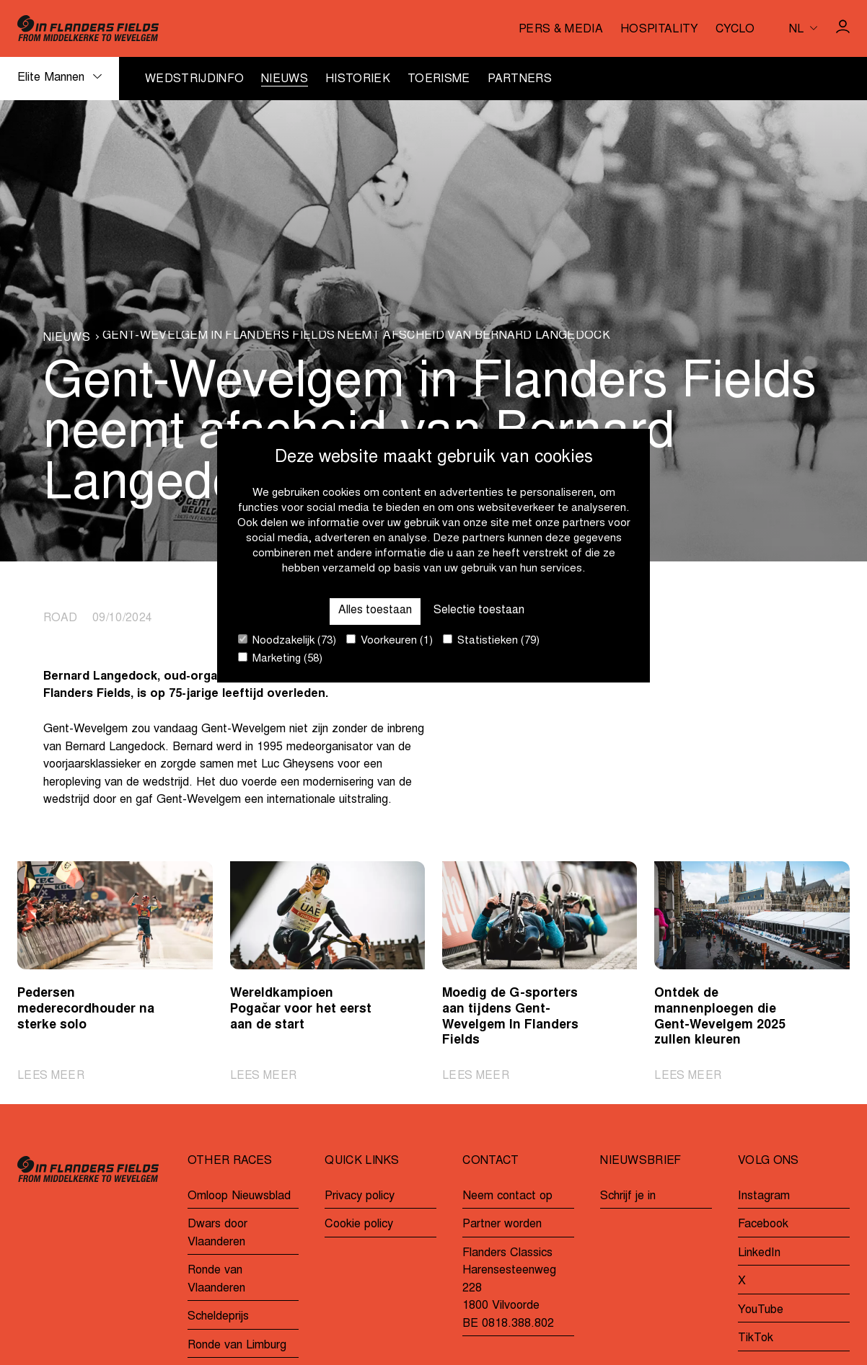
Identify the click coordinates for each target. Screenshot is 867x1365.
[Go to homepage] (88, 28)
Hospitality (659, 30)
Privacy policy (360, 1196)
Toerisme (439, 79)
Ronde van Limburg (237, 1345)
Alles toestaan (374, 610)
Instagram (764, 1196)
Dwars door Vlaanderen (217, 1233)
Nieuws (284, 79)
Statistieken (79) (491, 640)
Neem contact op (507, 1196)
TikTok (755, 1339)
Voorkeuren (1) (389, 640)
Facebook (763, 1224)
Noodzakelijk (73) (287, 640)
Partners (520, 79)
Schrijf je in (628, 1196)
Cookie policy (359, 1224)
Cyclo (735, 30)
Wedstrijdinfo (194, 79)
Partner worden (502, 1224)
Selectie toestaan (479, 610)
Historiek (357, 79)
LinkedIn (759, 1253)
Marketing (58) (280, 658)
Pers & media (561, 30)
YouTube (760, 1310)
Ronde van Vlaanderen (216, 1280)
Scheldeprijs (218, 1317)
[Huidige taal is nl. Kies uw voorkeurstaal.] (803, 28)
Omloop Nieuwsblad (239, 1196)
